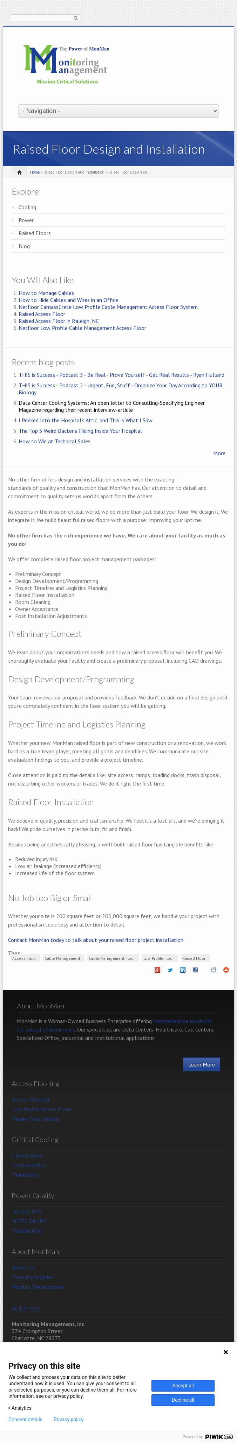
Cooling (27, 207)
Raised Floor (193, 958)
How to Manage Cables (46, 292)
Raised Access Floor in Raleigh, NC (59, 320)
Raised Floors (35, 233)
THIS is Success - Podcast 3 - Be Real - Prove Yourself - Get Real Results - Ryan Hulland (121, 374)
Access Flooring (30, 1099)
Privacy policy (68, 1419)
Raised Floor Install (35, 1118)
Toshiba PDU (27, 1230)
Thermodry (25, 1174)
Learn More (201, 1064)
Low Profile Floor (158, 958)
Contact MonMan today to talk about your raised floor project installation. (96, 939)
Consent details (25, 1419)
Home (35, 172)
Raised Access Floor (42, 313)
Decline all (183, 1400)
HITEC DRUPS (29, 1221)
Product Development (38, 1286)
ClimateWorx (27, 1155)
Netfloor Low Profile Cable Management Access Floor (82, 327)
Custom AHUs (28, 1165)
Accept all (183, 1385)
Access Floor (24, 958)
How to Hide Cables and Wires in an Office (68, 299)
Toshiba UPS (26, 1211)
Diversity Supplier (32, 1277)
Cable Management (62, 958)
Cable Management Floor (112, 958)
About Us (23, 1267)
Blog (24, 245)
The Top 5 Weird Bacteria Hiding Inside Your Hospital (80, 430)
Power (26, 220)
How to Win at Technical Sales (54, 441)
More (219, 453)
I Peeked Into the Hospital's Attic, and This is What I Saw (86, 420)
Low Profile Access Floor (41, 1109)
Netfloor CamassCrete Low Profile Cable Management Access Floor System (108, 306)
